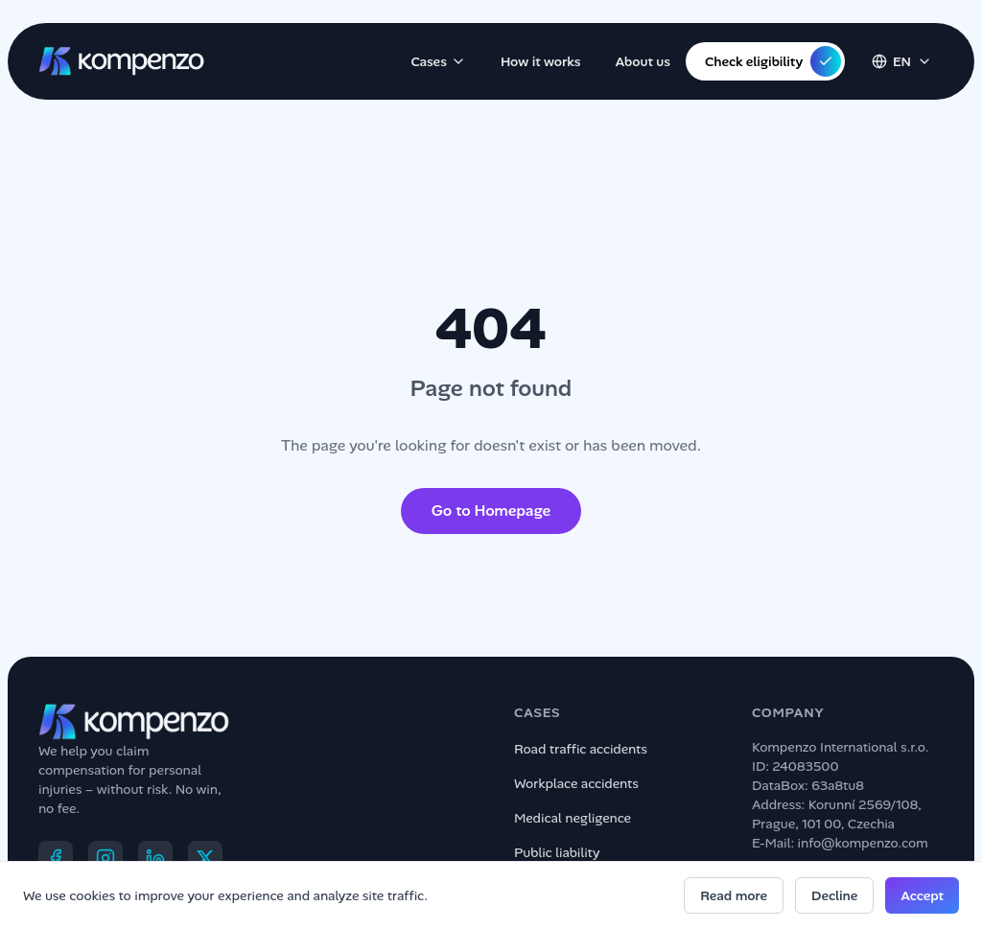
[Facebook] (55, 858)
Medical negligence (572, 817)
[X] (205, 858)
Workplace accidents (576, 783)
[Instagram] (105, 858)
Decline (834, 895)
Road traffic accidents (580, 748)
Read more (733, 895)
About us (643, 61)
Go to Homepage (491, 510)
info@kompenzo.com (863, 842)
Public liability (557, 852)
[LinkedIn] (155, 858)
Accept (922, 895)
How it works (541, 61)
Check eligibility (773, 61)
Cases (438, 61)
